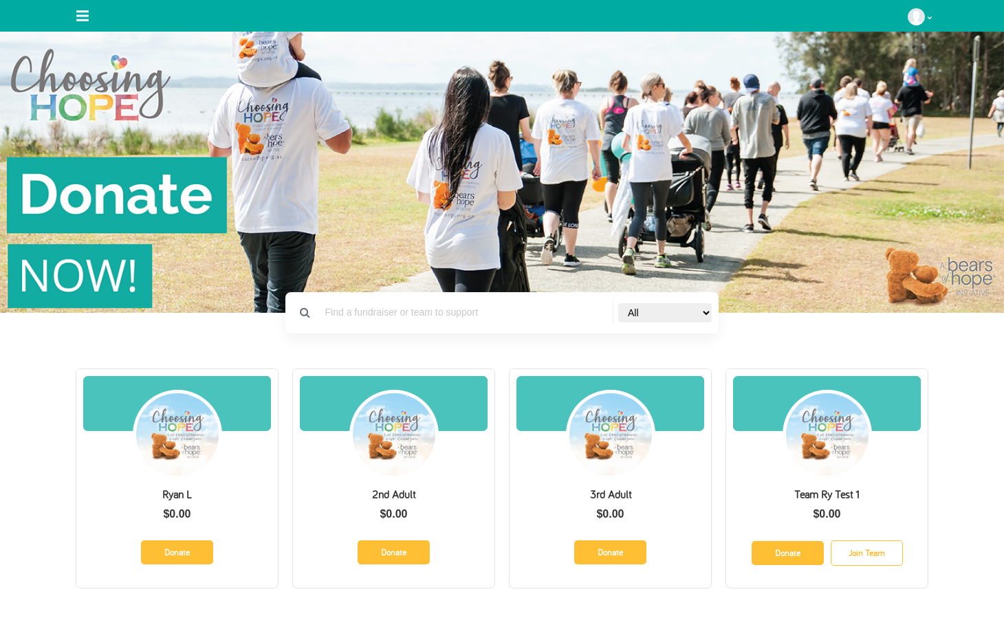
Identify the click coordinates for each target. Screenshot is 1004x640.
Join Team (867, 553)
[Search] (465, 312)
